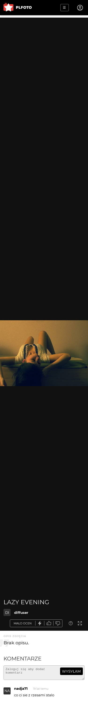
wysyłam (71, 671)
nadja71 (21, 690)
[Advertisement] (44, 61)
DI (7, 612)
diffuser (21, 612)
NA (7, 693)
